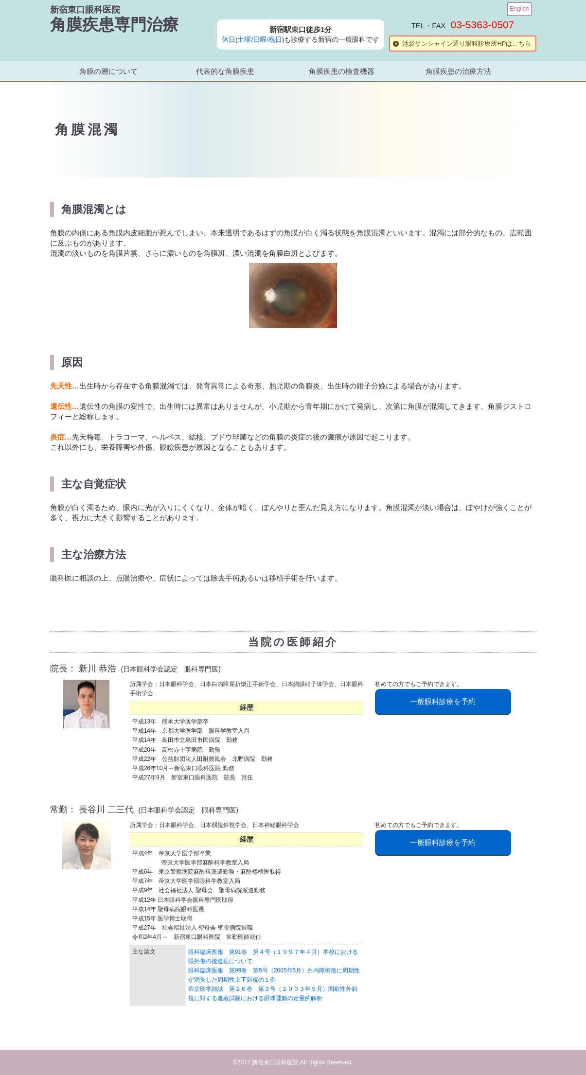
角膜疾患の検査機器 (341, 71)
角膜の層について (108, 71)
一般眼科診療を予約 (443, 701)
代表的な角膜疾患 (225, 71)
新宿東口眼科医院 (85, 10)
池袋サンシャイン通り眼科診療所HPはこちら (466, 43)
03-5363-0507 (483, 24)
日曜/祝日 (267, 39)
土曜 (244, 39)
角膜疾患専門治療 (114, 25)
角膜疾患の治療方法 (458, 71)
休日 (228, 39)
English (519, 8)
